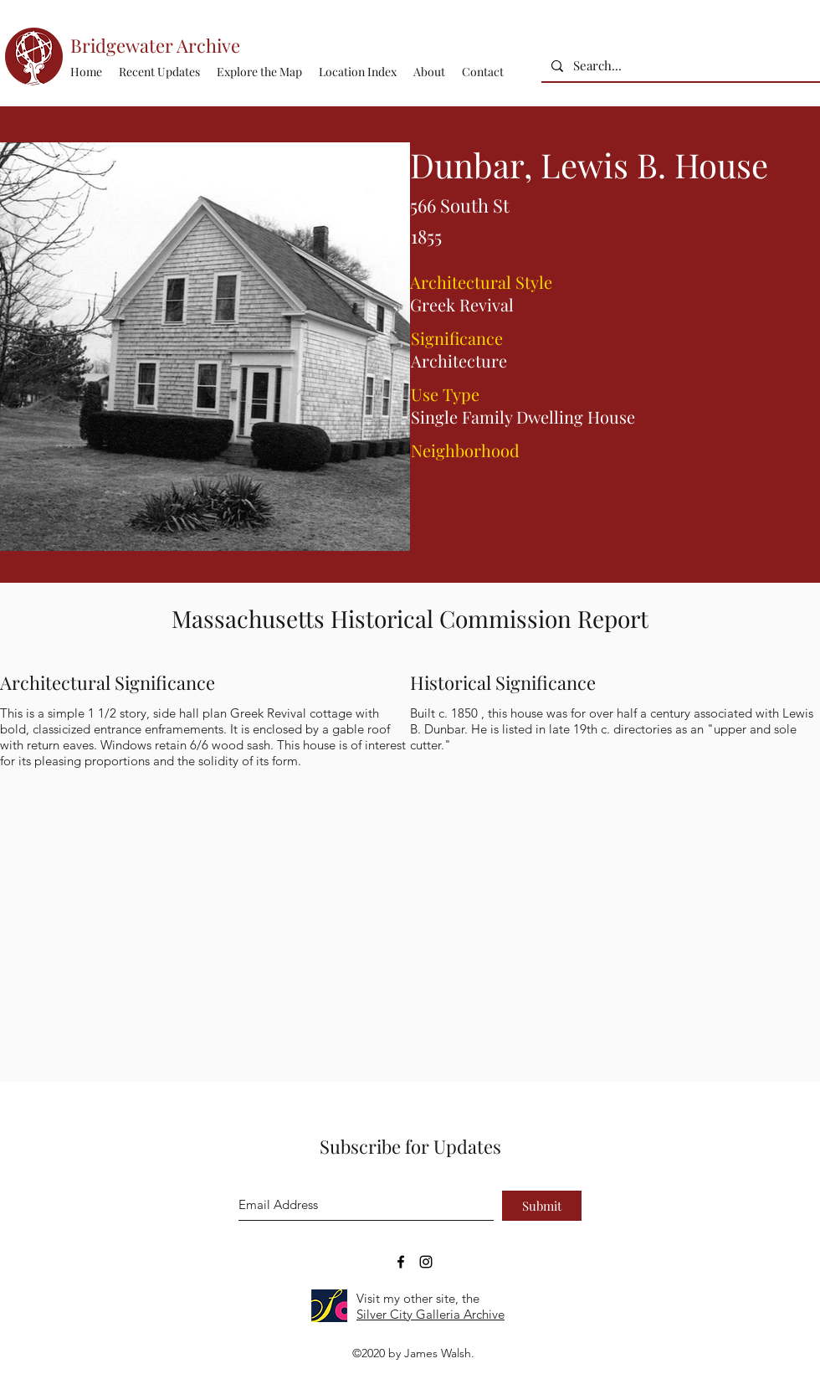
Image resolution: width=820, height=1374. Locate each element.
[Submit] (542, 1206)
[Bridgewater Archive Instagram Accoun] (426, 1261)
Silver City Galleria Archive (430, 1314)
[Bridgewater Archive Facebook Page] (400, 1261)
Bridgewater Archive (155, 45)
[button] (357, 72)
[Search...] (679, 65)
